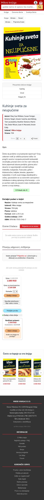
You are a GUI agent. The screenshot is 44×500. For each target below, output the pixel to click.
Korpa (22, 449)
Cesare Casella (21, 119)
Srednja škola (31, 12)
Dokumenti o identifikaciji (22, 422)
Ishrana (12, 18)
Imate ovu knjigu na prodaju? (12, 335)
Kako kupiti (22, 479)
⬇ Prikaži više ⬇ (21, 190)
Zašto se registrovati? (22, 476)
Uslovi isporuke (22, 485)
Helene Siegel (10, 119)
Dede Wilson (12, 124)
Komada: (9, 291)
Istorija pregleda (22, 452)
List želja (22, 455)
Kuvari (21, 18)
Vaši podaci (22, 446)
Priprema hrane (18, 22)
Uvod (22, 93)
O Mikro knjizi (22, 437)
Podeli (34, 139)
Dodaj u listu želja (11, 315)
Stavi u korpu (12, 331)
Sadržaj (22, 89)
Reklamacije (22, 488)
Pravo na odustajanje (22, 491)
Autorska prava (22, 494)
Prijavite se (21, 256)
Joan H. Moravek (24, 124)
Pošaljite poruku (12, 311)
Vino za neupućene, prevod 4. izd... (9, 380)
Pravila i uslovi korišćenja (22, 470)
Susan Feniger (29, 116)
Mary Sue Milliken (17, 116)
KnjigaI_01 (22, 97)
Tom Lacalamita (11, 122)
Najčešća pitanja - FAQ (22, 440)
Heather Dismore (23, 122)
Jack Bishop (32, 119)
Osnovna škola (17, 12)
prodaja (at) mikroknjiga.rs (25, 410)
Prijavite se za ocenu (30, 226)
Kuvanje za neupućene (22, 380)
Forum (22, 458)
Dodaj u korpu (12, 295)
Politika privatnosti (22, 473)
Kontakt (22, 443)
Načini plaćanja (22, 482)
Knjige (6, 12)
